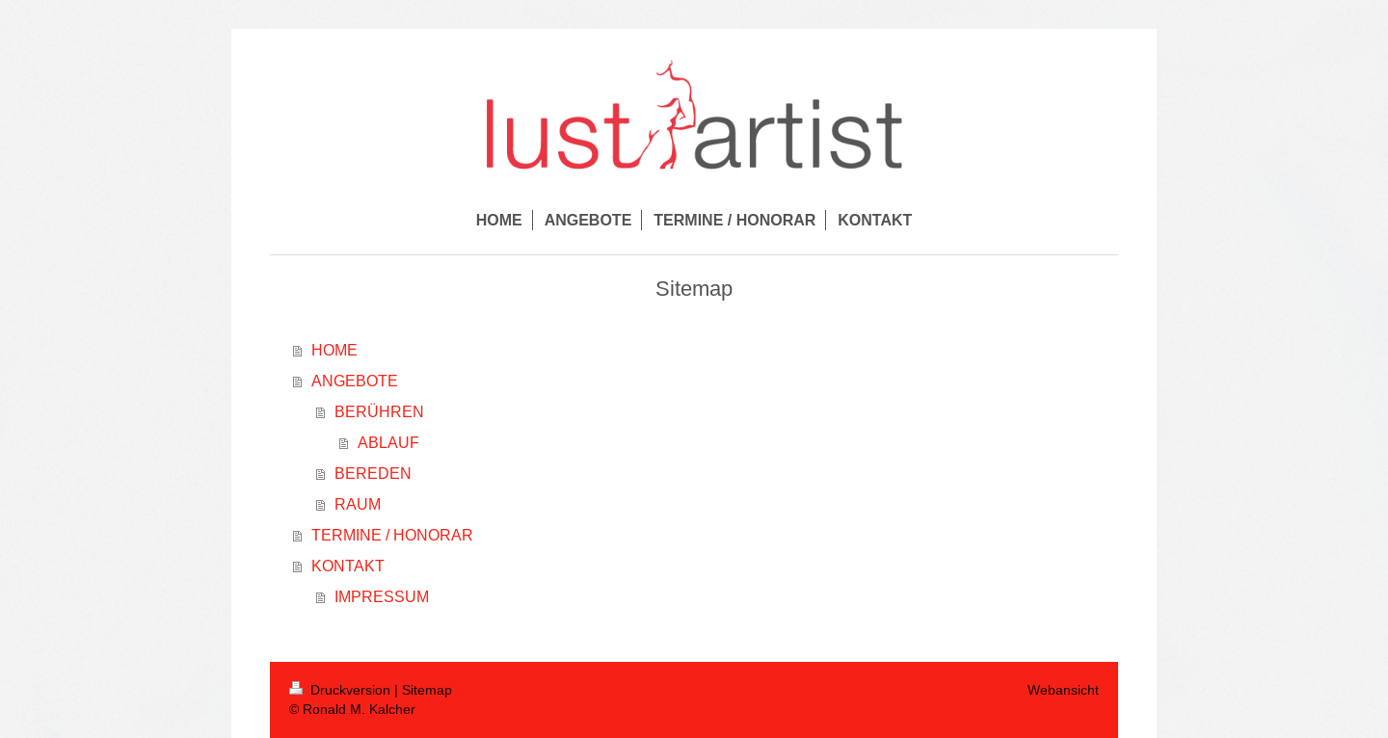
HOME (334, 349)
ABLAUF (388, 442)
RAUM (357, 504)
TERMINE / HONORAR (392, 534)
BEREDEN (373, 473)
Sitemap (427, 690)
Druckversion (341, 690)
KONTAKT (348, 565)
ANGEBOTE (354, 380)
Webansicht (1063, 690)
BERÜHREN (379, 411)
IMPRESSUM (381, 596)
